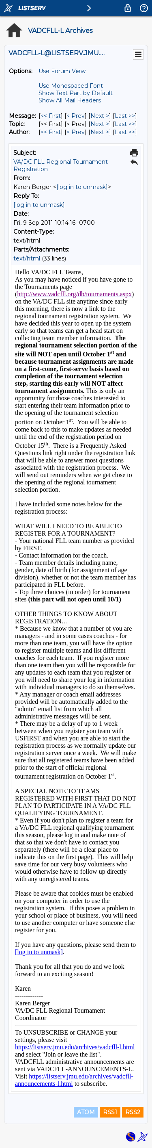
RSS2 (132, 1112)
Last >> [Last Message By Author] (125, 132)
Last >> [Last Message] (125, 115)
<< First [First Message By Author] (51, 132)
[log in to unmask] (82, 187)
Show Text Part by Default (76, 93)
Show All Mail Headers (70, 100)
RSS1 (110, 1112)
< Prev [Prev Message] (75, 115)
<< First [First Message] (51, 115)
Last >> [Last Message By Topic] (125, 124)
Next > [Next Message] (99, 115)
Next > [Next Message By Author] (99, 132)
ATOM (86, 1112)
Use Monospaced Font (71, 85)
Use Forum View (62, 71)
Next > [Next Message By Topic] (99, 124)
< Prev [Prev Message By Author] (75, 132)
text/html (26, 258)
